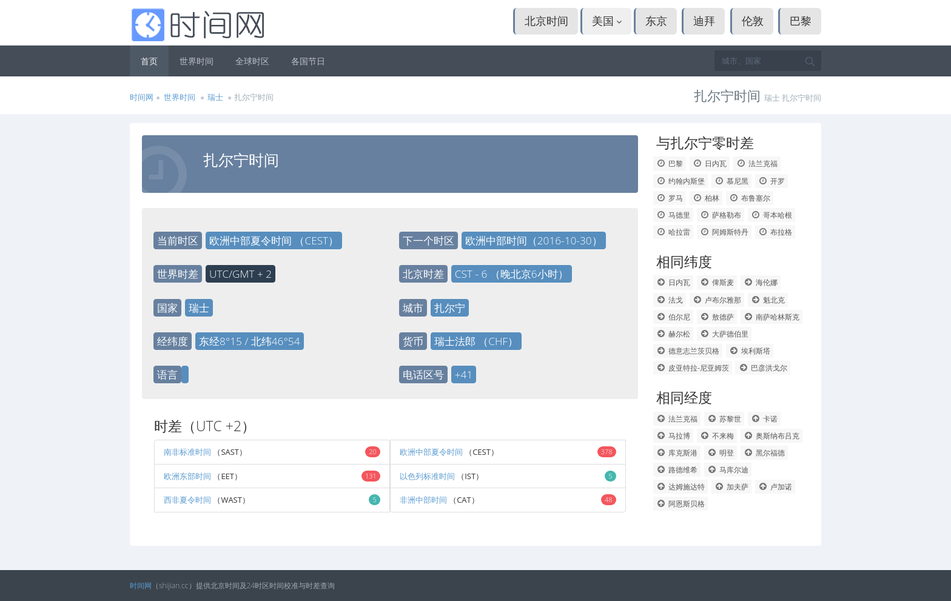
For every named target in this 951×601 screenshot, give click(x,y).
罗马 (670, 198)
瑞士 (216, 97)
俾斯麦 (717, 282)
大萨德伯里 (724, 334)
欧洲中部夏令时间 (432, 451)
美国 (607, 20)
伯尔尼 (673, 317)
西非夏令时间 (188, 499)
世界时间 (196, 61)
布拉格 (775, 232)
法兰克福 (757, 163)
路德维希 (677, 470)
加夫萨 (731, 487)
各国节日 (308, 61)
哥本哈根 (772, 215)
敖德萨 (717, 317)
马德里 (673, 215)
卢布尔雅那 (717, 300)
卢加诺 (775, 487)
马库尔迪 (728, 470)
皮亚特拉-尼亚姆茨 (692, 368)
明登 (720, 453)
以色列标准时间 (428, 476)
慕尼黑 (731, 181)
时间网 (141, 97)
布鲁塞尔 (750, 198)
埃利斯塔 (750, 351)
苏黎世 (724, 419)
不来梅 (717, 436)
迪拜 (704, 20)
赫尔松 (673, 334)
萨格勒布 (721, 215)
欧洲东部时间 (187, 476)
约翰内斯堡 (680, 181)
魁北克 (768, 300)
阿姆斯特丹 (724, 232)
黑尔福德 (764, 453)
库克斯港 (677, 453)
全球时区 (252, 61)
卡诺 (764, 419)
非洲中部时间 (423, 499)
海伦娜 (761, 282)
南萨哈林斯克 (772, 317)
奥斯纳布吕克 (772, 436)
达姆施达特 (680, 487)
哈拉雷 (673, 232)
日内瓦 (710, 163)
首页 (149, 61)
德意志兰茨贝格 (688, 351)
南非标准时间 (187, 451)
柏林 (706, 198)
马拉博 (673, 436)
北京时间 (546, 20)
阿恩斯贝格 (680, 504)
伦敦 (753, 20)
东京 (656, 20)
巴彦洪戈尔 (762, 368)
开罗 (771, 181)
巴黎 (801, 20)
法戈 (670, 300)
